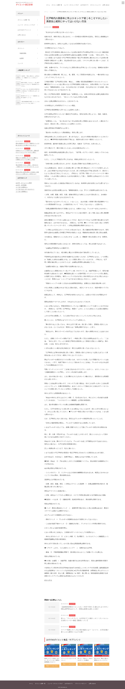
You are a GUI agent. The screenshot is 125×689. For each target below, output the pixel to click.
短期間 (22, 58)
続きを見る (48, 580)
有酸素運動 (23, 53)
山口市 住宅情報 (21, 185)
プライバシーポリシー (81, 683)
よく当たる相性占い (22, 187)
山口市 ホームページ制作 (24, 183)
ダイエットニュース (95, 5)
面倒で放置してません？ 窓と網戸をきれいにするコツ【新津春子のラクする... (30, 84)
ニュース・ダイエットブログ (71, 5)
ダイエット (21, 48)
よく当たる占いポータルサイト (25, 189)
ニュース (55, 27)
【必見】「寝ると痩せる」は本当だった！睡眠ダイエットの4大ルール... (30, 77)
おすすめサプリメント (24, 30)
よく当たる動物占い (22, 191)
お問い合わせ (105, 5)
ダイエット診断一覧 (57, 5)
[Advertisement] (76, 592)
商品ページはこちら (51, 666)
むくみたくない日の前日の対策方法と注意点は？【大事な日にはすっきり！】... (30, 91)
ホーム (48, 5)
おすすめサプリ (85, 5)
